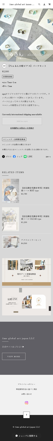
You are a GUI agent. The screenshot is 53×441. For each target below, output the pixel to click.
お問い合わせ (26, 394)
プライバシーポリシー (26, 384)
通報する (48, 157)
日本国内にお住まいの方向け (22, 128)
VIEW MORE (13, 356)
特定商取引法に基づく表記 (26, 389)
